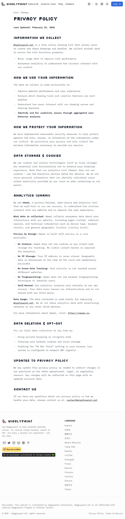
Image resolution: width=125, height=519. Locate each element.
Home (16, 12)
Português (69, 459)
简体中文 (68, 485)
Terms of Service (114, 513)
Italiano (69, 476)
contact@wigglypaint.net (82, 400)
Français (69, 472)
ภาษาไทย (68, 455)
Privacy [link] (24, 12)
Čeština (68, 481)
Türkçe (68, 489)
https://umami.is (78, 313)
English (68, 425)
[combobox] (90, 4)
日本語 (67, 430)
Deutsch (68, 468)
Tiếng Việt (70, 447)
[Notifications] (107, 4)
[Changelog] (101, 4)
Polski (68, 464)
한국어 (67, 438)
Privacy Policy (96, 513)
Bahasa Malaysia (73, 442)
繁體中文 (68, 434)
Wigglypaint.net (24, 45)
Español (68, 451)
